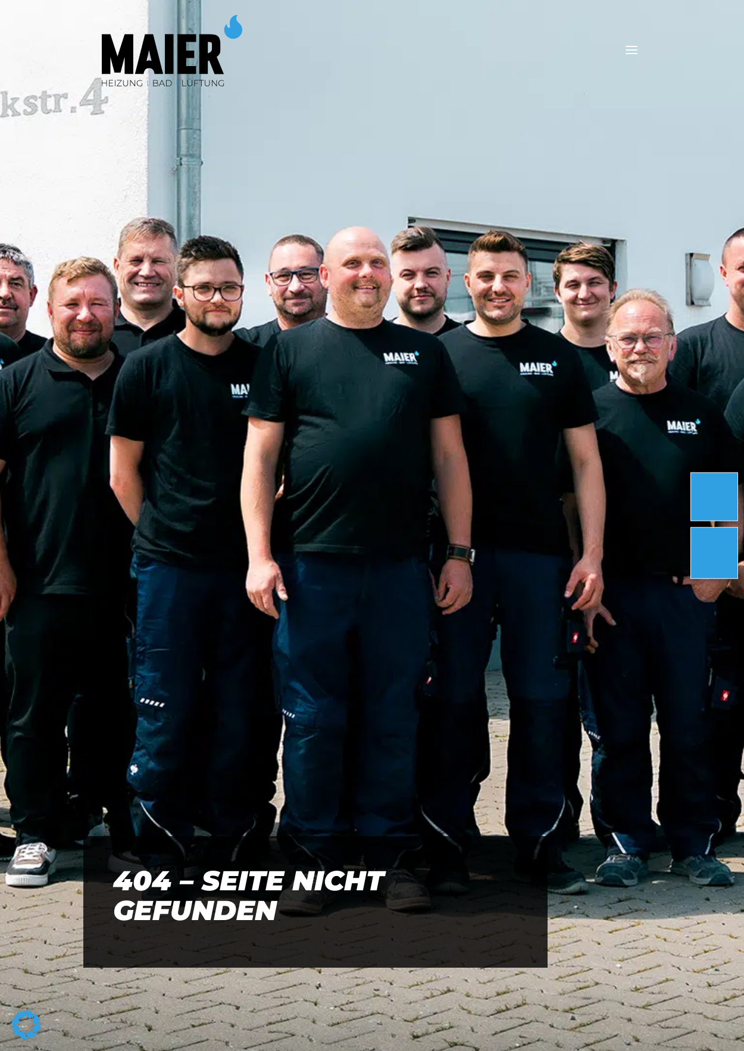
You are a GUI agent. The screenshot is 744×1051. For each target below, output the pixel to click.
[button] (26, 1025)
